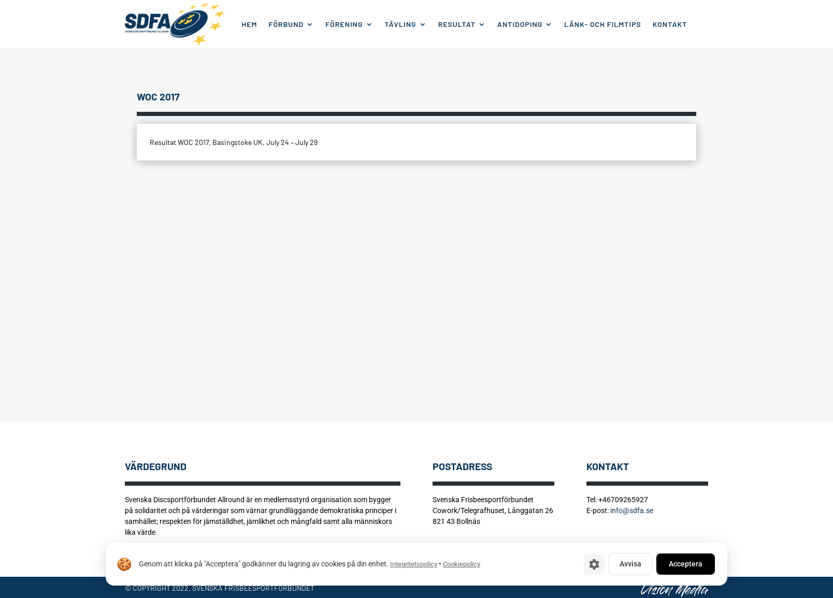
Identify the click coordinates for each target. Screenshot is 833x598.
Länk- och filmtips (602, 24)
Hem (249, 24)
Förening (344, 24)
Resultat (457, 24)
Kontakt (670, 24)
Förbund (286, 24)
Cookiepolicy (461, 564)
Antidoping (520, 24)
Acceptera (685, 564)
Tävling (400, 24)
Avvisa (630, 564)
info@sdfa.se (631, 510)
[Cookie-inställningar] (594, 564)
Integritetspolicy (413, 564)
